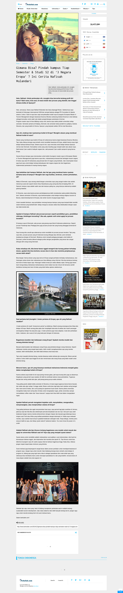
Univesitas (56, 8)
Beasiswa (45, 8)
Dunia (65, 8)
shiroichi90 (36, 586)
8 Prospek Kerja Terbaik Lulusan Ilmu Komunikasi (93, 192)
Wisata (86, 8)
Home (20, 8)
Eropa (32, 63)
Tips (93, 8)
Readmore (87, 205)
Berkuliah (94, 13)
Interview (25, 63)
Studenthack (75, 8)
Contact (120, 592)
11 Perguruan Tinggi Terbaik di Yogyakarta (93, 305)
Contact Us (60, 580)
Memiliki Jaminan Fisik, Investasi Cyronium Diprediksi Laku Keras (94, 277)
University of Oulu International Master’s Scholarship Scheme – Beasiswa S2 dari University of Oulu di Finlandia (93, 246)
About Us (53, 580)
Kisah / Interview (32, 8)
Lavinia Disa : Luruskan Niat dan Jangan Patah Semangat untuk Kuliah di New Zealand (94, 219)
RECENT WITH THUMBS (91, 126)
